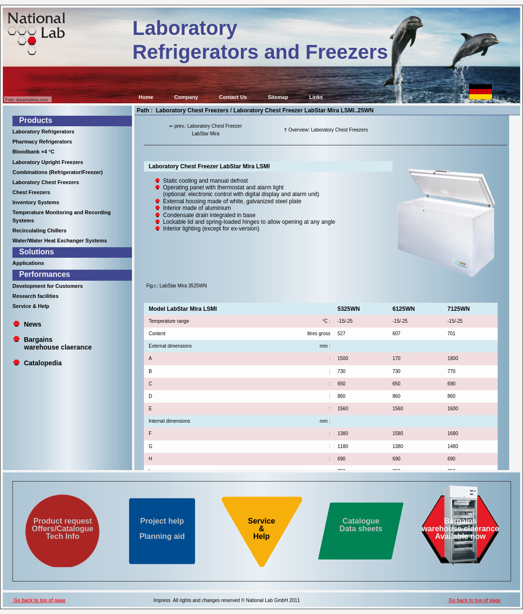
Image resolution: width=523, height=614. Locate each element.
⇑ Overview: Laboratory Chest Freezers (325, 129)
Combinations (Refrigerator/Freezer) (57, 172)
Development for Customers (47, 286)
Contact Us (233, 97)
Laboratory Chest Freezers (45, 182)
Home (146, 97)
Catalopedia (43, 363)
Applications (28, 263)
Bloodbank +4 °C (33, 151)
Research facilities (35, 296)
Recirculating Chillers (39, 230)
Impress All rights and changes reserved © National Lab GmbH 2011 (226, 600)
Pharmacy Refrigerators (42, 141)
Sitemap (278, 97)
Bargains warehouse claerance (52, 343)
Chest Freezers (31, 192)
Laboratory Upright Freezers (47, 162)
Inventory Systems (35, 202)
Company (186, 97)
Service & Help (30, 306)
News (33, 324)
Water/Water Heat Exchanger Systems (59, 240)
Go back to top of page (38, 600)
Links (316, 97)
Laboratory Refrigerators (43, 131)
